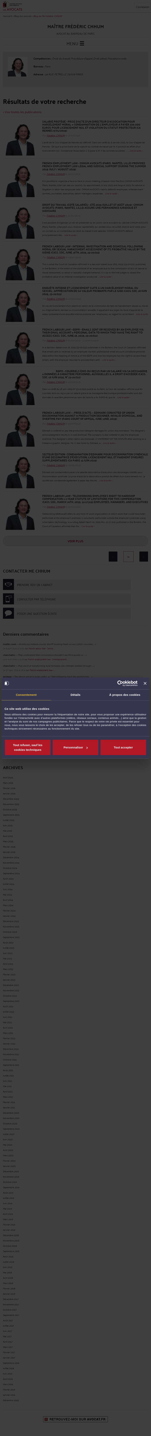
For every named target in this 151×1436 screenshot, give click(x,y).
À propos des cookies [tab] (124, 694)
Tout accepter (123, 747)
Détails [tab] (75, 694)
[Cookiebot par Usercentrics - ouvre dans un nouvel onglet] (120, 683)
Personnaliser (76, 747)
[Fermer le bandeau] (145, 683)
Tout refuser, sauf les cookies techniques (27, 747)
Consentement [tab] (26, 694)
